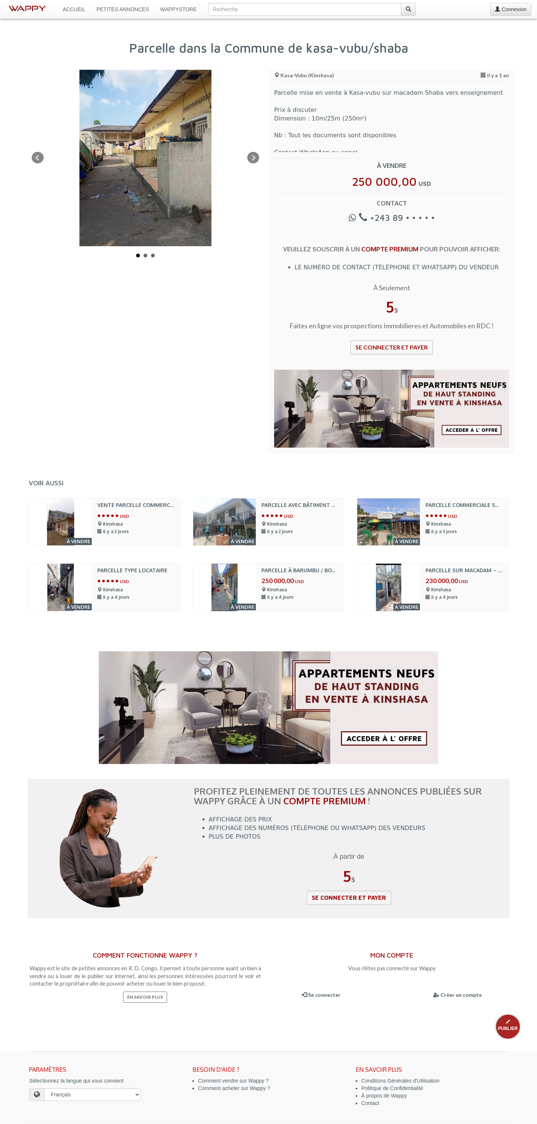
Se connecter (321, 995)
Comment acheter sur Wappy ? (234, 1088)
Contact (370, 1103)
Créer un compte (457, 995)
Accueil (74, 9)
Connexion (511, 9)
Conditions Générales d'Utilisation (400, 1081)
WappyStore (178, 9)
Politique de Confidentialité (392, 1088)
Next (253, 158)
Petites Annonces (123, 9)
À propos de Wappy (384, 1096)
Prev (38, 158)
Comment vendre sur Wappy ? (233, 1081)
